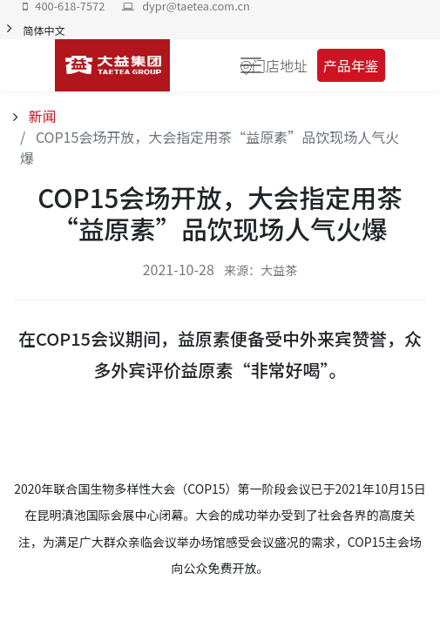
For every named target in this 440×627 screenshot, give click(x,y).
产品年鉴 (351, 65)
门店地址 (280, 65)
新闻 (41, 115)
